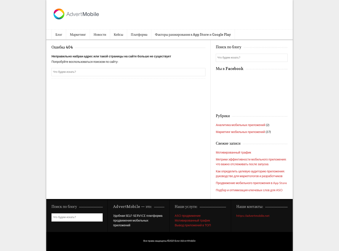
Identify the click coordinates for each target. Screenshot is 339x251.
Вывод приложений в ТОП (193, 225)
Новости (100, 34)
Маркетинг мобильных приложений (240, 132)
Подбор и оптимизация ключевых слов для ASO (249, 190)
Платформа (139, 34)
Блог (58, 34)
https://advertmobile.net (253, 215)
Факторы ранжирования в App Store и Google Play (193, 34)
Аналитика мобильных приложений (240, 125)
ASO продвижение (188, 215)
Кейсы (118, 34)
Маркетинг (78, 34)
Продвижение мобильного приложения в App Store (251, 183)
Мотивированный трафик (233, 152)
